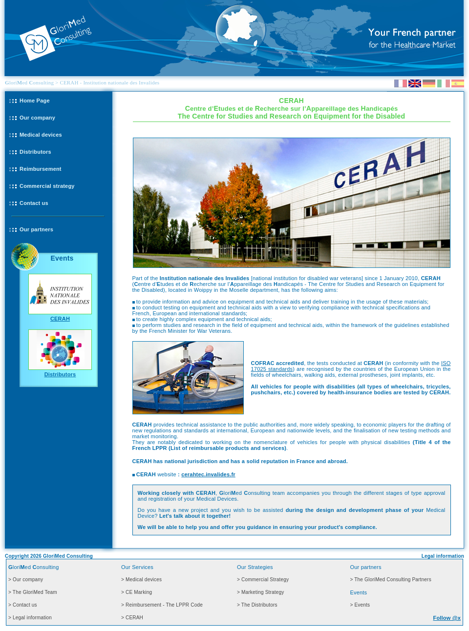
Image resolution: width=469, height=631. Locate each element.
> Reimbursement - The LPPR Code (162, 605)
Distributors (35, 152)
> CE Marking (136, 592)
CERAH (60, 319)
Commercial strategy (47, 186)
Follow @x (447, 618)
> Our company (25, 579)
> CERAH (132, 617)
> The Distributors (257, 605)
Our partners (36, 229)
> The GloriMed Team (32, 592)
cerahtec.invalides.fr (208, 474)
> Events (360, 605)
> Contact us (22, 605)
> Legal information (30, 617)
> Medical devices (141, 579)
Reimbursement (41, 169)
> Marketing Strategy (260, 592)
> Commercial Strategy (263, 579)
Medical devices (41, 135)
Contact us (34, 203)
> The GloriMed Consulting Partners (390, 579)
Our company (37, 118)
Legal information (443, 556)
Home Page (35, 100)
